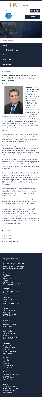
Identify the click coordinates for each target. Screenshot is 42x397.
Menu (33, 17)
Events (5, 55)
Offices (5, 280)
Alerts (5, 45)
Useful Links (7, 60)
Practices (6, 275)
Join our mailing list (12, 284)
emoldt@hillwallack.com (10, 241)
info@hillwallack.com (10, 259)
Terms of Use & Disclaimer (11, 265)
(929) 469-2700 (7, 392)
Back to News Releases (12, 223)
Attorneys (6, 273)
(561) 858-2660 (7, 316)
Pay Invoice (7, 64)
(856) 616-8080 (7, 353)
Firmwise (15, 268)
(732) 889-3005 (7, 367)
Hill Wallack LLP (19, 263)
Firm (4, 277)
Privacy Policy (8, 282)
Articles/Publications (10, 50)
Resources (7, 278)
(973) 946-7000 (7, 339)
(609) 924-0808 (7, 326)
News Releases (8, 40)
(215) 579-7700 (7, 380)
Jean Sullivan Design (17, 267)
